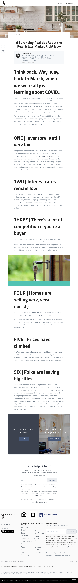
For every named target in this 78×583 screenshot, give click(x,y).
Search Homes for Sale (38, 538)
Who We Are (25, 538)
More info (65, 580)
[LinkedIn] (4, 524)
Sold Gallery (38, 552)
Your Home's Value (39, 3)
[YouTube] (7, 524)
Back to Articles (20, 35)
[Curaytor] (7, 532)
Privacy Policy (73, 561)
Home (36, 544)
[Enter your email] (34, 480)
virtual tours (48, 156)
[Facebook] (1, 524)
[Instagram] (9, 524)
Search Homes (49, 3)
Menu (59, 3)
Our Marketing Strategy (25, 3)
